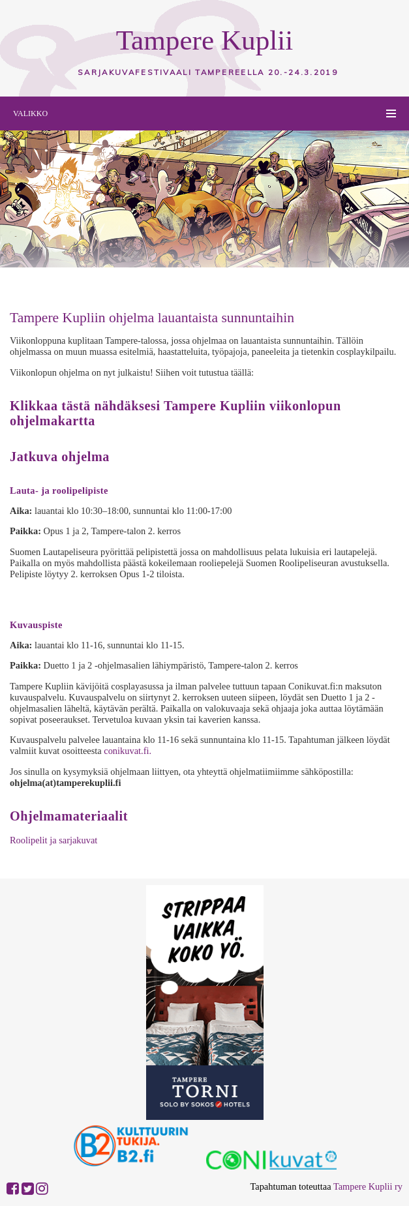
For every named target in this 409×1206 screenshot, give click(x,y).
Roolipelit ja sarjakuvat (53, 840)
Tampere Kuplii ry (367, 1186)
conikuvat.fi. (127, 751)
